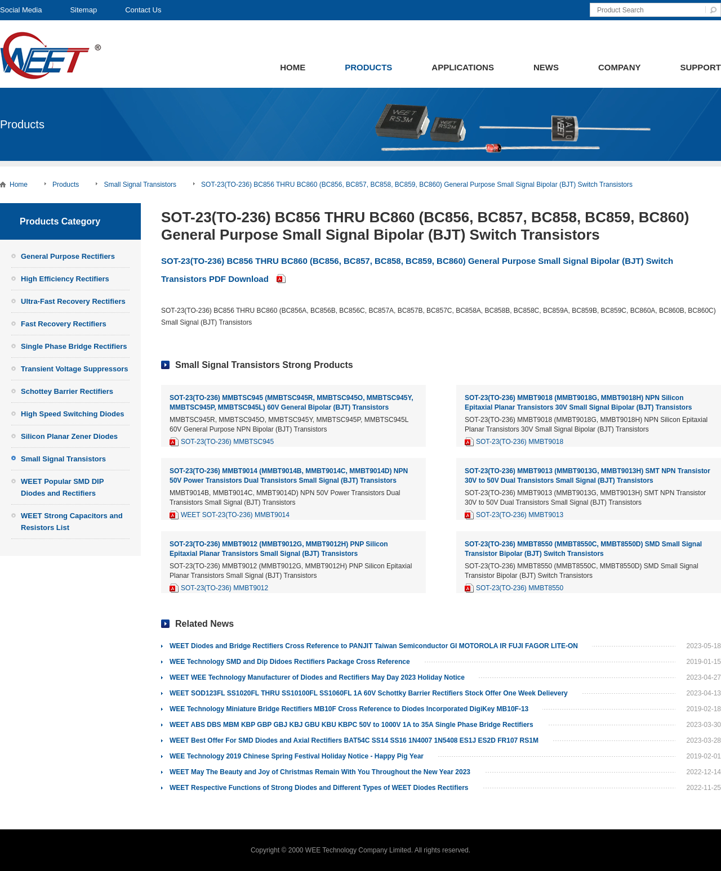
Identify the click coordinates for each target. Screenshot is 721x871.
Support (700, 67)
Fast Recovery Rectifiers (63, 324)
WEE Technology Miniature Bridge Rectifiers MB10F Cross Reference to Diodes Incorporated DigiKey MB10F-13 (349, 709)
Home (292, 67)
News (546, 67)
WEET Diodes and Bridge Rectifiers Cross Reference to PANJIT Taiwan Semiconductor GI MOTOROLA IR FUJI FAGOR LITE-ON (374, 646)
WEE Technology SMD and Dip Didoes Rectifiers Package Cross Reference (290, 662)
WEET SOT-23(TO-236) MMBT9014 (235, 515)
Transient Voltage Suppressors (74, 369)
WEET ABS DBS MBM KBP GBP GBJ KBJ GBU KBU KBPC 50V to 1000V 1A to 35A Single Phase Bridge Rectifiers (351, 725)
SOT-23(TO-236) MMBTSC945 (227, 442)
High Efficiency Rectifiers (65, 279)
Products (368, 67)
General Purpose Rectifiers (68, 256)
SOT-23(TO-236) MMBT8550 (519, 588)
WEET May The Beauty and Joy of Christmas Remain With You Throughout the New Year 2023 (320, 772)
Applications (462, 67)
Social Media (21, 10)
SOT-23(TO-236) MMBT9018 (519, 442)
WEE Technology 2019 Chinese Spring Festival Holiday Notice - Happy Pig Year (297, 756)
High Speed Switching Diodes (72, 414)
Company (619, 67)
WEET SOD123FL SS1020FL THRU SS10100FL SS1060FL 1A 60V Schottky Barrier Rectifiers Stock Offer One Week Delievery (369, 693)
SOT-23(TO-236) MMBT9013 (519, 515)
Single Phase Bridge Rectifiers (74, 346)
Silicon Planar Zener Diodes (69, 436)
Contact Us (143, 10)
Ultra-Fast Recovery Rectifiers (73, 301)
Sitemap (83, 10)
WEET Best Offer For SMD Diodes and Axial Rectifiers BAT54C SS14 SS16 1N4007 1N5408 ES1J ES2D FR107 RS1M (354, 740)
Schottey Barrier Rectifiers (67, 391)
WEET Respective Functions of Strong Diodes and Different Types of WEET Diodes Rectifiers (319, 788)
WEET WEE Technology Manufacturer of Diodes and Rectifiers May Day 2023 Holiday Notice (317, 677)
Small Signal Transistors (140, 184)
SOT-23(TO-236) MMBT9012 (224, 588)
